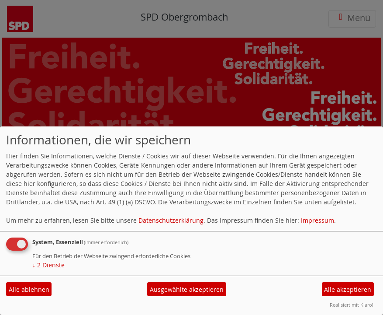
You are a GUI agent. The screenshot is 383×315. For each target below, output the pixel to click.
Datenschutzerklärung (171, 220)
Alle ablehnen (29, 289)
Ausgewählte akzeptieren (187, 289)
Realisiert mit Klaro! (351, 304)
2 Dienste (48, 265)
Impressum (317, 220)
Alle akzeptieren (347, 289)
